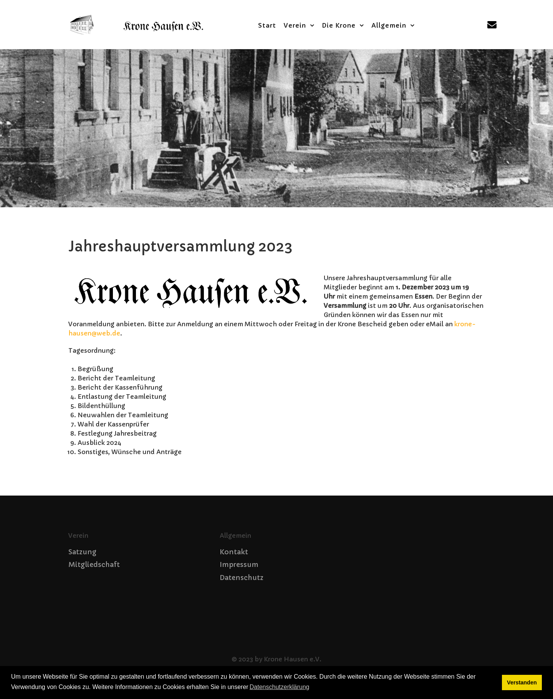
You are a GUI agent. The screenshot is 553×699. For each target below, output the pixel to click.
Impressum (239, 564)
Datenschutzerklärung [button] (280, 687)
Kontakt (234, 552)
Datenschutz (241, 577)
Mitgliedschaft (94, 564)
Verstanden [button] (522, 682)
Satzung (82, 552)
